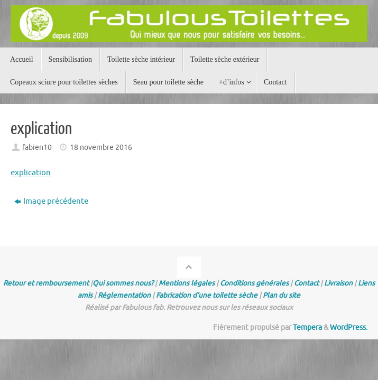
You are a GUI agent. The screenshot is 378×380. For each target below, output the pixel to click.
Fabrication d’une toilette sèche (206, 295)
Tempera (307, 327)
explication (31, 173)
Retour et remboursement (46, 283)
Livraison (338, 283)
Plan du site (281, 295)
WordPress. (348, 327)
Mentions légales (187, 283)
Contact (306, 283)
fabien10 (37, 147)
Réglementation (124, 295)
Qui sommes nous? (123, 283)
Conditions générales (254, 283)
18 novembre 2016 (101, 147)
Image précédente (51, 201)
